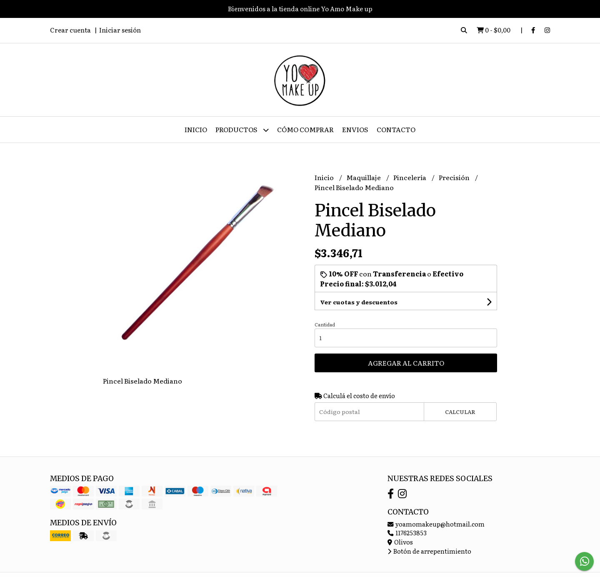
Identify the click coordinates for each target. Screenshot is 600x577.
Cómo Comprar (305, 129)
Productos (242, 130)
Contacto (396, 129)
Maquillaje (364, 177)
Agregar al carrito (406, 363)
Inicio (196, 129)
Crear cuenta (70, 30)
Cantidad (325, 324)
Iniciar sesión (120, 30)
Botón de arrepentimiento (429, 551)
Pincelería (410, 177)
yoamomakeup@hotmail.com (436, 523)
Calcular (460, 412)
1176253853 (407, 532)
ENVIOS (355, 129)
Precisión (455, 177)
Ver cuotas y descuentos (359, 302)
